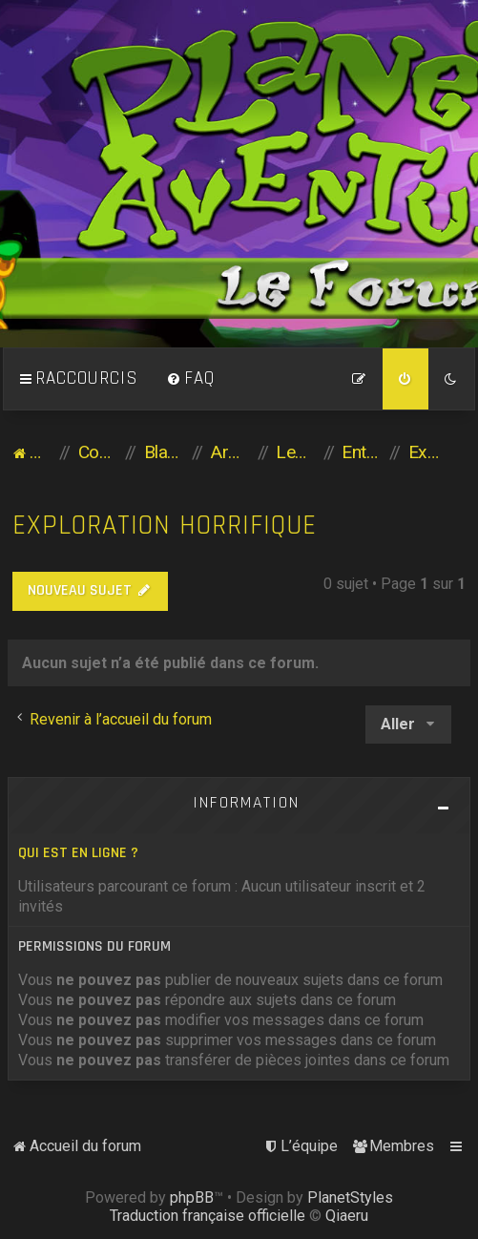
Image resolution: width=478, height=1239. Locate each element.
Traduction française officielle (207, 1216)
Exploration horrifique (164, 525)
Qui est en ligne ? (78, 853)
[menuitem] (191, 379)
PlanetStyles (350, 1197)
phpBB (192, 1197)
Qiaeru (346, 1216)
